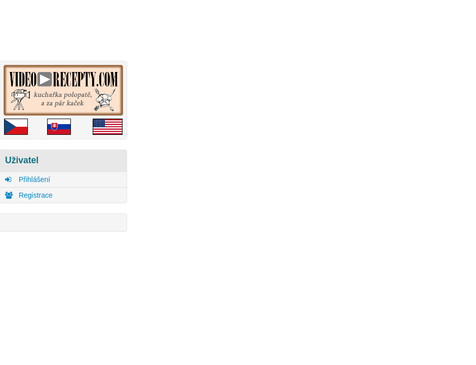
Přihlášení (27, 179)
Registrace (29, 195)
